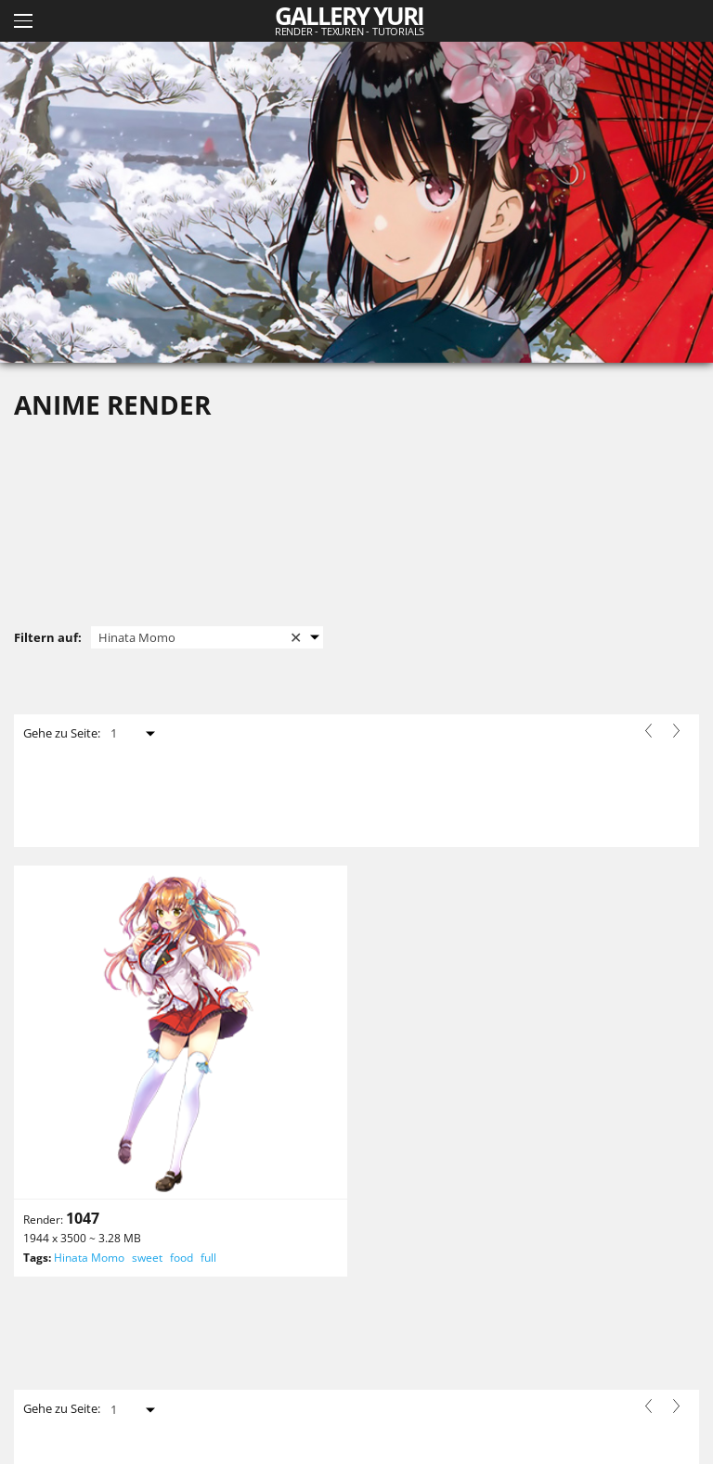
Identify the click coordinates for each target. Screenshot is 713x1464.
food (181, 1257)
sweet (147, 1257)
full (208, 1257)
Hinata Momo (89, 1257)
